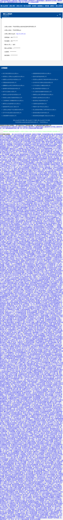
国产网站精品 (28, 256)
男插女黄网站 (44, 497)
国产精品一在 (33, 439)
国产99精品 (44, 293)
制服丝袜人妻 (23, 492)
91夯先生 (20, 505)
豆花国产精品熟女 (6, 380)
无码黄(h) (49, 331)
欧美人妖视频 (19, 282)
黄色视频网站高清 (42, 223)
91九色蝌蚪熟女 (54, 217)
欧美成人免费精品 (6, 443)
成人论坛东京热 (17, 134)
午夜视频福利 (18, 222)
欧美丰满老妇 (20, 249)
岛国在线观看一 (31, 518)
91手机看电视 (28, 219)
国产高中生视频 (27, 170)
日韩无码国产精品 (53, 138)
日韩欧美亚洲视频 (55, 213)
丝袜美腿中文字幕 (29, 288)
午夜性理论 (13, 186)
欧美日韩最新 (45, 233)
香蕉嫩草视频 (38, 436)
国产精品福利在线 (10, 454)
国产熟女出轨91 (44, 430)
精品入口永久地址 (8, 217)
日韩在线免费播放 (27, 227)
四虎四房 (31, 236)
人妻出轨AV (34, 434)
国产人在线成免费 (34, 398)
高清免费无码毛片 (22, 355)
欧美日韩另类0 (36, 199)
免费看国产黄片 (27, 404)
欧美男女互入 (43, 230)
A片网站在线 (45, 309)
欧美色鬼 (11, 482)
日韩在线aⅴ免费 (30, 270)
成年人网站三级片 (24, 362)
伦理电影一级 (50, 477)
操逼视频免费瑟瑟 (15, 393)
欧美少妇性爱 (6, 470)
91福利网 (54, 397)
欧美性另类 (40, 270)
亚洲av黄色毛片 (53, 173)
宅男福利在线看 (54, 276)
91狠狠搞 (20, 148)
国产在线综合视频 (43, 144)
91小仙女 (57, 394)
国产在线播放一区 (27, 405)
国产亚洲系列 (41, 328)
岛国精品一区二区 (29, 303)
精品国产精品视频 (18, 486)
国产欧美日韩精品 (21, 385)
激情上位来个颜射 (41, 508)
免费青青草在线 (32, 206)
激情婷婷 (23, 384)
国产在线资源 (45, 398)
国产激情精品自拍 (41, 263)
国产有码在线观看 (32, 285)
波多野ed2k (3, 309)
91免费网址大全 (39, 219)
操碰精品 (48, 487)
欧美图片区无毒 (20, 500)
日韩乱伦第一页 (55, 434)
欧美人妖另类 (42, 157)
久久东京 (58, 344)
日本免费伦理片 (44, 428)
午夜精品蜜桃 (29, 408)
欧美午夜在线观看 (19, 319)
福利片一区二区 (36, 161)
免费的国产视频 (54, 339)
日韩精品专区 (52, 288)
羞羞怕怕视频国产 (38, 482)
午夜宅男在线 (27, 424)
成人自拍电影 (15, 483)
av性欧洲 (10, 292)
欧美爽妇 (29, 431)
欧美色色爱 (46, 417)
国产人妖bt (54, 400)
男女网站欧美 (55, 305)
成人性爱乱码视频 (53, 181)
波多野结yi (38, 209)
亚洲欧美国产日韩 (32, 428)
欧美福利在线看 (29, 342)
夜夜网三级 (50, 403)
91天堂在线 (35, 388)
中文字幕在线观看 (15, 440)
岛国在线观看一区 (39, 247)
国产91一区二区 (13, 167)
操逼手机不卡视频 (27, 433)
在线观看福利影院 (44, 279)
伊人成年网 (45, 358)
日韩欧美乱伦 (11, 145)
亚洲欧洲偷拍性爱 (18, 210)
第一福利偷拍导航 (51, 505)
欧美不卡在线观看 (19, 285)
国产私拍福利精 (55, 430)
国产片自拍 (21, 476)
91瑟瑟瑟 (59, 147)
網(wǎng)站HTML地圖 (44, 120)
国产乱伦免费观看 (51, 318)
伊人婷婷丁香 (19, 335)
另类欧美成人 (15, 446)
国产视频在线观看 (32, 430)
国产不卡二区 (20, 339)
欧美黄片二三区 (10, 314)
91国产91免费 (13, 374)
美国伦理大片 (6, 404)
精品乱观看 (32, 138)
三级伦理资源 (28, 292)
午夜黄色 (36, 467)
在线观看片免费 (51, 368)
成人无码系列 (37, 213)
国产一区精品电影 (51, 269)
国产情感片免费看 (48, 440)
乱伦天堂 (21, 276)
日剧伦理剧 (30, 384)
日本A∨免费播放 (23, 258)
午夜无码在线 (41, 477)
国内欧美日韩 (4, 216)
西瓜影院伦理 (47, 299)
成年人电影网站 (21, 454)
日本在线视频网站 (21, 352)
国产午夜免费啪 (12, 212)
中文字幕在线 (31, 326)
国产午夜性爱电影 (22, 151)
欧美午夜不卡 (40, 258)
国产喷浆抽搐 (55, 212)
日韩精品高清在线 (43, 194)
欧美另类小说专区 (34, 355)
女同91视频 (7, 426)
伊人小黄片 (22, 428)
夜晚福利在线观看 (55, 193)
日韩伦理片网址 (56, 456)
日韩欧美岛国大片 (27, 470)
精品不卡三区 (47, 408)
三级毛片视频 (42, 173)
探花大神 (43, 462)
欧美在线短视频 (7, 319)
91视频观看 (18, 263)
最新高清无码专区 (14, 462)
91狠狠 (58, 222)
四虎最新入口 (11, 518)
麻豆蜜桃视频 (9, 512)
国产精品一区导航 (28, 489)
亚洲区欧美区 (16, 260)
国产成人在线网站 (28, 273)
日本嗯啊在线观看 (22, 160)
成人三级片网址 (48, 229)
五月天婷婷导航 (57, 199)
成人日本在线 (47, 370)
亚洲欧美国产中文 (12, 305)
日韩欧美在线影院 (8, 226)
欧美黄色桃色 (17, 232)
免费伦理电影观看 (6, 499)
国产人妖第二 (44, 388)
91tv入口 (32, 258)
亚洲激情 (9, 466)
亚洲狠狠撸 (45, 390)
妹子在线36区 (4, 508)
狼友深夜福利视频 (44, 285)
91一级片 (10, 158)
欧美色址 (46, 361)
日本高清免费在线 (38, 145)
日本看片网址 (16, 499)
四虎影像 (19, 469)
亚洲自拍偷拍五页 (29, 487)
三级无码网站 (12, 344)
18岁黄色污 (46, 400)
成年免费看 (10, 288)
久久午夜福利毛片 (20, 200)
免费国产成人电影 (51, 247)
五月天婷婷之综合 (19, 237)
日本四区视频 (52, 451)
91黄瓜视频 (21, 344)
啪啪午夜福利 (16, 383)
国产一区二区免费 (49, 469)
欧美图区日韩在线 (18, 443)
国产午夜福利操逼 (33, 240)
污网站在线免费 (38, 200)
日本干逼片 (31, 463)
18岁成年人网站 (27, 496)
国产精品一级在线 (12, 242)
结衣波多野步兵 (35, 212)
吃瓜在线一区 (37, 404)
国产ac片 (39, 417)
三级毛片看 (54, 176)
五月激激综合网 (20, 513)
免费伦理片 (23, 361)
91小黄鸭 (15, 184)
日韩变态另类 (55, 249)
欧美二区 (38, 493)
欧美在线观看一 (31, 476)
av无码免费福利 (57, 444)
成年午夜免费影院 (46, 151)
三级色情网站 (22, 183)
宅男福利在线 (22, 423)
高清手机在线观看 (32, 394)
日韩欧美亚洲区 (29, 479)
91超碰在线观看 (42, 518)
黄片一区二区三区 (26, 378)
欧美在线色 (3, 441)
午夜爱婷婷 (49, 453)
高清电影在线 (35, 515)
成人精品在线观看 (21, 463)
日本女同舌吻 (54, 316)
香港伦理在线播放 (17, 199)
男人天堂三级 (4, 348)
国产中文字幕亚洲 (12, 209)
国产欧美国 (28, 451)
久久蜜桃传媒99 (24, 456)
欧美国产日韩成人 (10, 259)
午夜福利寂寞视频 (10, 490)
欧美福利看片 (28, 222)
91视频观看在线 (21, 516)
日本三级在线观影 (25, 281)
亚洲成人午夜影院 (35, 306)
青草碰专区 (21, 480)
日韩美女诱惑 (4, 258)
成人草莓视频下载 (54, 342)
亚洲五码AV (58, 378)
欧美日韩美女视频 (15, 489)
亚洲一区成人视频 (47, 143)
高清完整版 (44, 416)
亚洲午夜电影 (49, 394)
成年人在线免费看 (51, 459)
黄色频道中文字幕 (40, 483)
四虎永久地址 (26, 440)
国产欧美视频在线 (49, 375)
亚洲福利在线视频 (9, 249)
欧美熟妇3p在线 (51, 253)
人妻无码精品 (49, 270)
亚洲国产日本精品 (26, 453)
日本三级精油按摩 (6, 272)
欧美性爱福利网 (57, 256)
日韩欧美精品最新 (8, 322)
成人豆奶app (11, 502)
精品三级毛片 (33, 278)
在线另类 (5, 224)
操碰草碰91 (49, 258)
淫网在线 (49, 262)
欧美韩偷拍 (24, 446)
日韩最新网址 (20, 395)
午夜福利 (37, 449)
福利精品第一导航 (30, 276)
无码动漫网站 (53, 371)
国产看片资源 (53, 457)
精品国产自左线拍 (30, 144)
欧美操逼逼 (38, 408)
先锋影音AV (53, 207)
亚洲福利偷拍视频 (43, 457)
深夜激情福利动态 (23, 279)
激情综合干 (13, 148)
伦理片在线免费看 (14, 227)
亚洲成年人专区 (34, 296)
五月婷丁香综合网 (30, 148)
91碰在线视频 (50, 474)
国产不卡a (52, 416)
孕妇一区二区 (5, 433)
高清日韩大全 (35, 460)
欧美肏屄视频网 (10, 477)
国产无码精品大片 (21, 293)
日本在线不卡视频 (46, 460)
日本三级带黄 (45, 302)
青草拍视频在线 (21, 156)
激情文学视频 (36, 134)
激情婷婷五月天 (53, 380)
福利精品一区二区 (34, 316)
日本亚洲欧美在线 (29, 301)
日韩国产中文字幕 (27, 224)
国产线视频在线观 (11, 476)
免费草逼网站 (28, 334)
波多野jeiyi (7, 199)
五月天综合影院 (40, 344)
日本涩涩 (15, 367)
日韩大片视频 (47, 405)
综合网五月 (21, 459)
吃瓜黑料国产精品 (14, 246)
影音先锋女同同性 (16, 420)
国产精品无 (48, 426)
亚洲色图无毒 (47, 163)
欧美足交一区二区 (29, 223)
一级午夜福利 (19, 482)
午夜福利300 (55, 362)
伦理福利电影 (34, 190)
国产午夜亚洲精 (48, 292)
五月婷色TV (24, 483)
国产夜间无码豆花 (43, 217)
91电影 (10, 450)
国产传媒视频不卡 (27, 286)
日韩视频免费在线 (8, 191)
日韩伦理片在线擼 (23, 197)
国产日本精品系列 (14, 441)
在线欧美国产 (23, 407)
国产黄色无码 (36, 466)
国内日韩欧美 (22, 324)
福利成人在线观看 (33, 365)
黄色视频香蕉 (30, 410)
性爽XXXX (43, 160)
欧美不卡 (55, 204)
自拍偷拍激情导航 (45, 305)
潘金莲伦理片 (22, 255)
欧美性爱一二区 (35, 233)
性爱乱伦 (3, 466)
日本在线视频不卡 (50, 387)
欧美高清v (13, 204)
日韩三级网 (49, 441)
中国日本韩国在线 (45, 427)
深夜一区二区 (19, 180)
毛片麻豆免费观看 (47, 197)
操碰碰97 (7, 235)
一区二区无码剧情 (18, 408)
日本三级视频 (6, 479)
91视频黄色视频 (49, 345)
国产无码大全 (15, 384)
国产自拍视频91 (10, 469)
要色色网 (10, 237)
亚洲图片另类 (36, 447)
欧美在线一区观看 (34, 462)
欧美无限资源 (57, 407)
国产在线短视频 (19, 135)
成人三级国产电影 (36, 298)
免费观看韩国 (29, 235)
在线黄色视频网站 (30, 210)
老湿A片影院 (37, 170)
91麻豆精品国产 (57, 467)
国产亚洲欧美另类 (25, 388)
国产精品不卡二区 (11, 276)
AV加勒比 (51, 479)
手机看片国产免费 (15, 447)
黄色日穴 (22, 372)
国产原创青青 (50, 334)
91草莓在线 (51, 235)
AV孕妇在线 (39, 377)
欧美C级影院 (4, 339)
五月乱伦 (9, 143)
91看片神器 (38, 469)
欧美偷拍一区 (26, 383)
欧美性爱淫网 (52, 450)
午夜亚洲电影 (49, 180)
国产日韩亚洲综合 (57, 431)
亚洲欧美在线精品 (17, 444)
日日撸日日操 (47, 349)
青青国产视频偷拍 (52, 326)
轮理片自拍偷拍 (57, 365)
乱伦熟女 (3, 151)
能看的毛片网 (14, 503)
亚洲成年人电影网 (12, 456)
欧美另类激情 (49, 463)
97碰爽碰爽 (11, 156)
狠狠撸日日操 (39, 395)
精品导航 (46, 203)
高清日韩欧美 (30, 500)
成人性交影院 (30, 510)
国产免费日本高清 (10, 365)
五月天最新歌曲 (21, 314)
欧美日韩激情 (58, 338)
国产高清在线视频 (6, 367)
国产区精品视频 (40, 187)
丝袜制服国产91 (35, 282)
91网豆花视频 (17, 487)
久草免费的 (10, 222)
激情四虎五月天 (25, 360)
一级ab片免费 (36, 431)
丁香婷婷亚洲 (36, 418)
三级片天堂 (32, 216)
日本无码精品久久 (22, 358)
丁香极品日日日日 (6, 497)
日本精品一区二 (40, 253)
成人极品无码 (6, 474)
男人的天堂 (40, 456)
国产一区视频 (41, 368)
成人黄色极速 (30, 147)
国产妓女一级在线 (39, 433)
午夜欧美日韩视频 (11, 423)
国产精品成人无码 (12, 370)
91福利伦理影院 (52, 367)
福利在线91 (24, 236)
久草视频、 (28, 418)
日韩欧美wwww (58, 259)
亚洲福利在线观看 (25, 140)
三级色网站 (29, 372)
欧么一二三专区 (10, 311)
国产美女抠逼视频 (34, 302)
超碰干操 (21, 269)
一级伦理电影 (31, 177)
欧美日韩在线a (5, 362)
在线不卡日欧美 (32, 352)
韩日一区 (11, 385)
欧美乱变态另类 (50, 210)
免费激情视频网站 (34, 502)
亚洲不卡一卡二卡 (47, 214)
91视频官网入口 (25, 416)
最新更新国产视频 (21, 181)
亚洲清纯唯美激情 (42, 339)
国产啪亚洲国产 (39, 329)
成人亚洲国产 (38, 387)
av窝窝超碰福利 (10, 206)
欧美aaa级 (57, 383)
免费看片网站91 (56, 164)
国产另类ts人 (40, 364)
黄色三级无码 (4, 273)
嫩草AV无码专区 (9, 411)
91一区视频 (40, 480)
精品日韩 (33, 283)
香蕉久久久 (21, 157)
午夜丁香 (15, 203)
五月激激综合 (24, 278)
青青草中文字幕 (10, 174)
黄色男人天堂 (38, 224)
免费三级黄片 (23, 209)
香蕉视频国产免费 (33, 490)
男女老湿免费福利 (25, 506)
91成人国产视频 (45, 374)
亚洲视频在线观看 (51, 319)
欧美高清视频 (45, 282)
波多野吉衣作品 (21, 206)
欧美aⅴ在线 (12, 349)
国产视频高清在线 (55, 449)
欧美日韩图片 (53, 358)
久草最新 (48, 456)
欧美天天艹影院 (12, 168)
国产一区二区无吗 (56, 150)
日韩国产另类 (47, 246)
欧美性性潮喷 (4, 378)
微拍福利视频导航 (18, 485)
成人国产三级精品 (56, 279)
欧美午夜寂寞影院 (30, 474)
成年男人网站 (23, 367)
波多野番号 (46, 249)
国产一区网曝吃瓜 (41, 450)
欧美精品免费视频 (21, 502)
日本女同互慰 (16, 497)
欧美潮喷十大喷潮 (12, 193)
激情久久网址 (39, 314)
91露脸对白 (21, 164)
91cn (8, 515)
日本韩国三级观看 (52, 384)
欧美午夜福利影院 (39, 393)
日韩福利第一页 (29, 391)
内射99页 (3, 143)
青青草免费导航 (29, 289)
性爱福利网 (26, 204)
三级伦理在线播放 (22, 178)
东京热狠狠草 (6, 391)
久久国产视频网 (28, 420)
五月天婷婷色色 (21, 311)
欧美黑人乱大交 (49, 281)
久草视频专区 (49, 250)
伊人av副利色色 (39, 171)
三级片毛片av (12, 164)
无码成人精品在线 (36, 375)
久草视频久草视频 (25, 245)
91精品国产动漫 (9, 220)
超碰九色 (14, 235)
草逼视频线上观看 (12, 492)
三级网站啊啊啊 (39, 499)
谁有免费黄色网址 (9, 219)
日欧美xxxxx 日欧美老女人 (35, 183)
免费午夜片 (47, 260)
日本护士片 (15, 161)
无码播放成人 (51, 161)
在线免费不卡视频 (56, 347)
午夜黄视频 (29, 203)
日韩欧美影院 (12, 337)
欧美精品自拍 (49, 216)
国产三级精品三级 (41, 380)
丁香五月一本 (23, 187)
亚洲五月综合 (40, 444)
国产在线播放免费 (40, 403)
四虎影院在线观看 (14, 427)
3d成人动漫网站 (27, 497)
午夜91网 (19, 424)
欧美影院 (59, 141)
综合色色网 (23, 368)
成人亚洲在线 (56, 506)
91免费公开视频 (41, 154)
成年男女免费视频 (44, 164)
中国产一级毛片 (52, 232)
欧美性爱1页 (30, 237)
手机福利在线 (16, 404)
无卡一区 (48, 239)
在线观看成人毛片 (51, 341)
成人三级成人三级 (29, 158)
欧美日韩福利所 (39, 269)
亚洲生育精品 (16, 247)
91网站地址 (30, 243)
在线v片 (31, 367)
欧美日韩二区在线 (48, 308)
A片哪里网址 (55, 492)
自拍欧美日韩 (49, 321)
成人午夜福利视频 (32, 512)
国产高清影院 (44, 324)
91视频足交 (8, 308)
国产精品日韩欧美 (11, 324)
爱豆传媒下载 (4, 196)
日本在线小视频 (35, 186)
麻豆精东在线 (28, 269)
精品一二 (10, 147)
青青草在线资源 (19, 270)
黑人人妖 (33, 194)
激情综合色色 (11, 178)
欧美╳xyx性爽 (36, 440)
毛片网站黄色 (20, 299)
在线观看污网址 (47, 306)
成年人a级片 (57, 460)
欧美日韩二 (50, 383)
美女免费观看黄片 (46, 411)
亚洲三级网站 (49, 489)
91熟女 (48, 256)
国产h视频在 (11, 189)
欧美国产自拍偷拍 (31, 137)
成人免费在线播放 (22, 173)
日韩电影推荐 (51, 160)
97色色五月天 (55, 398)
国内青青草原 (31, 368)
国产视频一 (24, 462)
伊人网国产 (12, 395)
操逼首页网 (22, 193)
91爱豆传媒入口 (10, 321)
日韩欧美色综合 (33, 189)
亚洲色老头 (39, 361)
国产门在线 (3, 167)
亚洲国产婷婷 (16, 170)
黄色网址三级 (23, 457)
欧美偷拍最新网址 (44, 174)
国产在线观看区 (51, 286)
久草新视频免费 (15, 378)
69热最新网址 (11, 329)
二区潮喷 (25, 216)
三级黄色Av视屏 (40, 384)
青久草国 (23, 441)
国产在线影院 (54, 282)
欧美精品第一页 (31, 480)
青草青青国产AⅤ (53, 391)
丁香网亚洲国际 (17, 338)
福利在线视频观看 (50, 325)
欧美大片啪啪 (37, 424)
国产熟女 (10, 285)
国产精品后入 (45, 473)
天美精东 (46, 472)
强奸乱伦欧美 (27, 466)
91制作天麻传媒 (50, 314)
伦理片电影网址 (17, 403)
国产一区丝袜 (57, 377)
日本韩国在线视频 (19, 272)
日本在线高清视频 (28, 449)
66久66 (44, 161)
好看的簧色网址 (55, 413)
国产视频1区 (27, 338)
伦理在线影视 (11, 439)
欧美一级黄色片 (18, 342)
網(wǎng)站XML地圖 (19, 120)
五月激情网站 (53, 283)
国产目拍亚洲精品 (40, 232)
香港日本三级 (44, 502)
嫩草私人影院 (55, 189)
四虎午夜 (48, 454)
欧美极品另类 (28, 485)
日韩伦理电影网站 (18, 351)
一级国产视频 (39, 321)
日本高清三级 (27, 176)
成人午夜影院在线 (29, 265)
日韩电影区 (23, 239)
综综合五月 (54, 473)
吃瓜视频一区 (50, 410)
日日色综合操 (17, 143)
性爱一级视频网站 (40, 335)
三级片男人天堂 (21, 430)
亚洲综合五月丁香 (43, 476)
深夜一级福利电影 (55, 324)
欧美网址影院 (14, 140)
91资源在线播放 (6, 371)
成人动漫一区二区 (55, 194)
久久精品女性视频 (57, 167)
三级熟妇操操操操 (14, 397)
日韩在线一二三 (18, 380)
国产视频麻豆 (39, 341)
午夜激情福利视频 (22, 439)
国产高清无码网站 (33, 411)
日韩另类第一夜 (58, 153)
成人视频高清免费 (41, 509)
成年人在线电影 (21, 326)
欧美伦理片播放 (58, 370)
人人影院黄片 (28, 180)
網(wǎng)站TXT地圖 (31, 120)
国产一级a (43, 181)
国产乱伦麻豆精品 (12, 437)
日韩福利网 (24, 196)
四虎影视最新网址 (54, 301)
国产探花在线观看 (57, 464)
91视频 (43, 186)
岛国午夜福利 (30, 299)
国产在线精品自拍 (51, 516)
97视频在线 (21, 235)
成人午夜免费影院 (28, 325)
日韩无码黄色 (20, 253)
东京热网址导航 (20, 394)
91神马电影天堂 (28, 166)
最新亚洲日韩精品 (56, 495)
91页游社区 (36, 413)
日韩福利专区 (29, 291)
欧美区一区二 (6, 170)
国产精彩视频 (36, 506)
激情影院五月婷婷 (42, 303)
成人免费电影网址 (12, 407)
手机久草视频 (9, 229)
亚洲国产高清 (23, 262)
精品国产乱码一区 (15, 348)
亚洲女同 (36, 427)
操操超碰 (13, 505)
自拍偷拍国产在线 (52, 178)
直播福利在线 (38, 370)
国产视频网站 (39, 239)
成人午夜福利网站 (40, 291)
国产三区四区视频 (34, 407)
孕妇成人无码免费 (28, 469)
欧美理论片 (48, 201)
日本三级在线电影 (55, 443)
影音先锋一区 (19, 256)
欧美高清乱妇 (20, 477)
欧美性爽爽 (12, 160)
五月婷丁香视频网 (6, 243)
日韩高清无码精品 (17, 213)
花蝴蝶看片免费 (18, 451)
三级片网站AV (8, 135)
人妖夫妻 (23, 240)
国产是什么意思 (44, 434)
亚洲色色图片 (19, 226)
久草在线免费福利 (38, 226)
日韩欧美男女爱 (13, 506)
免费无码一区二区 (56, 361)
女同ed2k (31, 187)
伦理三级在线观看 (33, 156)
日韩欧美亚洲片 (54, 177)
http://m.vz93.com (21, 33)
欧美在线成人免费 (56, 472)
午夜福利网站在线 (48, 134)
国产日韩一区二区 (26, 275)
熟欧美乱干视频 (23, 328)
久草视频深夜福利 (40, 367)
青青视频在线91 (55, 428)
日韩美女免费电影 (30, 217)
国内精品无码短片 (43, 177)
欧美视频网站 (37, 397)
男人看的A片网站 (56, 184)
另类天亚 (31, 262)
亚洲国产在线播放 (45, 196)
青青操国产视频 (5, 303)
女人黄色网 (32, 250)
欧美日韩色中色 (40, 331)
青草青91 (35, 383)
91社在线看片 (30, 319)
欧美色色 (41, 394)
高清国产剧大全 (21, 349)
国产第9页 (21, 184)
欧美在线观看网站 (47, 252)
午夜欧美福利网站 (40, 286)
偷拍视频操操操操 (36, 354)
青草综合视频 (16, 325)
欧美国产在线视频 (26, 467)
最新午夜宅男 (30, 260)
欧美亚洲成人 (29, 344)
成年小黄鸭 (45, 495)
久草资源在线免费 (45, 278)
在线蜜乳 (35, 275)
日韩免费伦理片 (35, 168)
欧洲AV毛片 (56, 196)
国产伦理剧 (52, 230)
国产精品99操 (31, 318)
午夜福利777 (49, 183)
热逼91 (14, 243)
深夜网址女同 (15, 230)
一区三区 (23, 493)
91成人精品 (58, 395)
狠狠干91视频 (55, 239)
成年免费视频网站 (14, 453)
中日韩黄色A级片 (6, 291)
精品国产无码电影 (54, 518)
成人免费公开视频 (52, 328)
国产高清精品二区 (33, 385)
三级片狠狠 (29, 272)
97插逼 (49, 483)
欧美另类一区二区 (14, 354)
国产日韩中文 (54, 515)
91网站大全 (6, 483)
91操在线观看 (24, 519)
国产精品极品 (48, 486)
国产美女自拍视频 (15, 273)
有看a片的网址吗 (31, 401)
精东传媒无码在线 (24, 168)
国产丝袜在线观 (34, 196)
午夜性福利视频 (12, 283)
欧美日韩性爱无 (16, 345)
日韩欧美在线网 (29, 377)
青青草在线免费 (46, 506)
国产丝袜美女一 (5, 301)
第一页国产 (46, 176)
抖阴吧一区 (39, 153)
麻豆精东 (11, 513)
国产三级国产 (17, 158)
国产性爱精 (51, 255)
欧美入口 (33, 456)
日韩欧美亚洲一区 (45, 190)
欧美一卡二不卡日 (32, 305)
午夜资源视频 (30, 253)
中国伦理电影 (31, 441)
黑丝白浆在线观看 (6, 408)
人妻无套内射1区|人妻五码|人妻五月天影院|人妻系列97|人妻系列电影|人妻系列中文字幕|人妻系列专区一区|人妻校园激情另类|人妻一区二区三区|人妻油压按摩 (31, 127)
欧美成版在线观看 (22, 316)
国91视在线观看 (12, 269)
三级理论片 (43, 451)
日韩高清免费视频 (48, 378)
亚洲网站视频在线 (18, 387)
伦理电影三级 (44, 413)
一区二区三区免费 (6, 247)
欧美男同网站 (27, 145)
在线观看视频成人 (48, 354)
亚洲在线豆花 (20, 401)
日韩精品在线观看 (32, 157)
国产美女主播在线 (6, 403)
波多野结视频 (38, 246)
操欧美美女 (34, 347)
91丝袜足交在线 (40, 410)
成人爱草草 (53, 360)
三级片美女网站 (53, 500)
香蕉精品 (32, 509)
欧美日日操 (31, 454)
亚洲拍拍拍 (39, 249)
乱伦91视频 (42, 439)
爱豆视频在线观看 (43, 443)
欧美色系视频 (17, 268)
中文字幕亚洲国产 (27, 246)
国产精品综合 (6, 338)
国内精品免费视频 (25, 242)
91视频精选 (7, 405)
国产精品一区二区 (42, 193)
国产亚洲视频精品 (38, 281)
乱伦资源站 (31, 314)
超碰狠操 (17, 229)
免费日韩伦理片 (51, 335)
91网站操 (45, 137)
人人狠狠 (38, 293)
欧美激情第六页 (29, 331)
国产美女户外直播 (19, 417)
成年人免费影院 (31, 417)
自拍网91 (15, 157)
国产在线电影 (27, 134)
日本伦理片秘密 (43, 513)
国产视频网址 (31, 255)
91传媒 (20, 495)
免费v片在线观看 (44, 189)
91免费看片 (43, 337)
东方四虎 (40, 220)
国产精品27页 (8, 163)
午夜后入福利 (4, 262)
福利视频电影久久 (39, 414)
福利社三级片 (53, 137)
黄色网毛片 (45, 447)
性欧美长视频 (33, 174)
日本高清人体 (25, 347)
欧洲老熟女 (56, 426)
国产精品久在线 (44, 156)
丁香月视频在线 (9, 394)
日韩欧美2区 (34, 167)
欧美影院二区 (30, 508)
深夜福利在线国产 (33, 381)
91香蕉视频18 (4, 286)
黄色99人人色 (47, 377)
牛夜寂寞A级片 (57, 408)
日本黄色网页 (20, 171)
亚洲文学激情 (22, 337)
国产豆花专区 (10, 151)
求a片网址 (57, 485)
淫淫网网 (5, 460)
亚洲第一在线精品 (50, 236)
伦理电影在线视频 (39, 420)
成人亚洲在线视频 (12, 302)
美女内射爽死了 (18, 201)
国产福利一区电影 (51, 329)
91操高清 (37, 473)
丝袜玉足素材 (15, 416)
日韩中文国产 (9, 335)
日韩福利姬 (57, 163)
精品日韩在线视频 (37, 351)
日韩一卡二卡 (48, 166)
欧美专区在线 (37, 176)
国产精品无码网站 (28, 436)
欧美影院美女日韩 (27, 229)
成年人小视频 (9, 500)
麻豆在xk (56, 405)
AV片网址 (22, 203)
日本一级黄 (31, 239)
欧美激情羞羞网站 (51, 145)
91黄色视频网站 (25, 309)
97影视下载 (55, 374)
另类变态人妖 (39, 463)
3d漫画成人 (3, 236)
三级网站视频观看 (6, 325)
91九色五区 (38, 273)
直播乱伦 (10, 342)
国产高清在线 (38, 229)
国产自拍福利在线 (48, 503)
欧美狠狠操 (28, 191)
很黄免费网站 (30, 341)
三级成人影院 (27, 414)
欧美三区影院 (42, 421)
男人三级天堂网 (22, 329)
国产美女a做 (14, 306)
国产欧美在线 (6, 332)
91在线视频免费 (45, 362)
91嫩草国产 (35, 451)
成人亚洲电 (40, 250)
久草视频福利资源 (21, 312)
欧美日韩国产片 (7, 153)
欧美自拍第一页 (7, 417)
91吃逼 (50, 289)
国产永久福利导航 (12, 187)
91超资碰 (20, 331)
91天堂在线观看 (23, 398)
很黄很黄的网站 (9, 293)
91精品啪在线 (27, 213)
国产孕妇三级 (9, 181)
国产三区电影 (35, 309)
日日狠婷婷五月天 (55, 293)
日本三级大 (28, 226)
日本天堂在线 (30, 395)
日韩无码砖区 (42, 352)
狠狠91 (23, 260)
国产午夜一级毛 (45, 296)
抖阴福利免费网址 (30, 201)
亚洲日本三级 (52, 509)
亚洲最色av (18, 322)
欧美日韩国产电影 (15, 286)
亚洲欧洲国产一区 (11, 177)
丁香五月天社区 (51, 470)
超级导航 (31, 483)
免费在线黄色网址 (41, 322)
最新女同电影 (38, 349)
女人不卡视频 (6, 510)
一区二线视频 (5, 154)
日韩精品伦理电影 (41, 391)
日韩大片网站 (57, 214)
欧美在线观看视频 (54, 158)
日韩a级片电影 (56, 260)
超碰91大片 (30, 293)
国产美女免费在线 (15, 216)
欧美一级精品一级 (18, 308)
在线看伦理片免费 (11, 375)
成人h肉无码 (20, 421)
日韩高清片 (13, 459)
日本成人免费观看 (45, 167)
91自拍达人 (10, 364)
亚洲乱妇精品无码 (29, 505)
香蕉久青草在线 (27, 247)
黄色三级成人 (27, 413)
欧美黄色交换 (37, 496)
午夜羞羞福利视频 (26, 397)
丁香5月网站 (55, 233)
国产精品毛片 (20, 410)
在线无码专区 (36, 150)
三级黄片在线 (12, 183)
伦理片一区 (9, 451)
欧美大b (38, 148)
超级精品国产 (19, 191)
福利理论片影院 (18, 292)
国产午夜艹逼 (39, 319)
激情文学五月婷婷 (14, 194)
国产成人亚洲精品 (34, 446)
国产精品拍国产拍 (17, 303)
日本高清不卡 (36, 495)
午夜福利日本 (42, 275)
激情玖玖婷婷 (35, 416)
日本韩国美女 (14, 372)
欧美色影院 (44, 449)
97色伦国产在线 (46, 446)
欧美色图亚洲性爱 (37, 140)
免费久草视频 (45, 316)
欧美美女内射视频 (10, 326)
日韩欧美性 (40, 201)
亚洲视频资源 (40, 505)
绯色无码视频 (49, 395)
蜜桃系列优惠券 (47, 466)
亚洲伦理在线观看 (52, 433)
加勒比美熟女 (39, 516)
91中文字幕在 (57, 148)
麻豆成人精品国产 (44, 512)
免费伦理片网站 (9, 233)
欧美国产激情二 (17, 332)
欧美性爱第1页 (24, 503)
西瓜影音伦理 (57, 242)
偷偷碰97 (49, 259)
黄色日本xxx (39, 236)
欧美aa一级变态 (42, 423)
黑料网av (28, 135)
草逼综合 (30, 200)
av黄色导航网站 (39, 459)
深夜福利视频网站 (52, 186)
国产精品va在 (47, 153)
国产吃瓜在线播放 (31, 421)
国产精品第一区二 (8, 263)
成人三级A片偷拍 (20, 464)
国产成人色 (14, 457)
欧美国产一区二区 (19, 147)
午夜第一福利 (48, 140)
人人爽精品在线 (58, 289)
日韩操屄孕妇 (17, 450)
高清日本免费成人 (34, 214)
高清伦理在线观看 (45, 385)
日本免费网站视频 (33, 181)
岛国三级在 (14, 295)
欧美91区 (27, 351)
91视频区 (5, 246)
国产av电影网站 (46, 355)
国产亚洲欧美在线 (26, 400)
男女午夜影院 (45, 212)
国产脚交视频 (26, 150)
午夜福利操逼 (52, 322)
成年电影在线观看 (39, 227)
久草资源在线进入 (29, 263)
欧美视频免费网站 (18, 479)
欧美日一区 (12, 401)
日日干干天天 (50, 147)
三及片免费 (31, 516)
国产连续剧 (30, 493)
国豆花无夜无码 (46, 135)
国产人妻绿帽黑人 (6, 281)
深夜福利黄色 (17, 163)
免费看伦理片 (57, 140)
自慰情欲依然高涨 (56, 272)
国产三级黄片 (57, 166)
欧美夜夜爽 (24, 214)
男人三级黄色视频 (52, 439)
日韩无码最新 (54, 502)
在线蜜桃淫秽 (22, 374)
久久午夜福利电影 (33, 324)
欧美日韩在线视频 (34, 374)
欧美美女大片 (33, 173)
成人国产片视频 (9, 256)
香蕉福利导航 (13, 460)
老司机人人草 (27, 332)
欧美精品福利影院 (56, 302)
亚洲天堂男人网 (16, 390)
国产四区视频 (14, 252)
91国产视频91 (4, 150)
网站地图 (40, 128)
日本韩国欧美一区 (52, 265)
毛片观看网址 (46, 199)
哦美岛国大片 (9, 312)
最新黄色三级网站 (42, 283)
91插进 (50, 337)
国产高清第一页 (51, 510)
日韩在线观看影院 (17, 414)
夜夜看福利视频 (9, 463)
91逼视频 (40, 486)
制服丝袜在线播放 (12, 428)
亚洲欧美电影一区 (52, 420)
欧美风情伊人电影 (56, 285)
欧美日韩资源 (58, 270)
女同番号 (54, 278)
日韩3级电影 (56, 446)
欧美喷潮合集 (38, 222)
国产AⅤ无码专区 (37, 242)
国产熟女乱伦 (41, 326)
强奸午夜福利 (25, 233)
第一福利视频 (47, 224)
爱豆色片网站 (39, 454)
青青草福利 (10, 266)
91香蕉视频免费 (52, 154)
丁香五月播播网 (13, 250)
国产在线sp (31, 361)
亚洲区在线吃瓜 (5, 345)
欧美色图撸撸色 (32, 312)
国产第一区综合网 (6, 496)
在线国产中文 (12, 331)
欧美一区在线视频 (28, 268)
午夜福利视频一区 (45, 315)
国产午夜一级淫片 (11, 328)
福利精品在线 (21, 243)
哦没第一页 (52, 157)
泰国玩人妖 (58, 441)
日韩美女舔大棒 (17, 141)
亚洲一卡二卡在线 (47, 170)
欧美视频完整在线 (16, 413)
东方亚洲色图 (8, 388)
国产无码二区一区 (6, 486)
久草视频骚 (40, 318)
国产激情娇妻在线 (10, 358)
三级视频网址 (9, 352)
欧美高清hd (55, 454)
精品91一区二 (17, 153)
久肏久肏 (30, 349)
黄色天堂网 (20, 259)
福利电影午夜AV (50, 191)
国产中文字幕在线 (36, 360)
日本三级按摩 (16, 371)
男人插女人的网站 (39, 334)
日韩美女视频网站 (29, 163)
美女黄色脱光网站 (16, 176)
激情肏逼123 (57, 306)
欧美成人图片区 (47, 404)
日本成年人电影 (11, 197)
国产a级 (16, 388)
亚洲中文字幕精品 (32, 164)
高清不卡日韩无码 (21, 138)
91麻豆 (52, 309)
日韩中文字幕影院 (49, 222)
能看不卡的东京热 (24, 375)
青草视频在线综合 (10, 334)
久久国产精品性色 (21, 411)
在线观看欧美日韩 (32, 266)
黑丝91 (47, 371)
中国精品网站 (31, 193)
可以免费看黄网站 (30, 259)
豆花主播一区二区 (29, 450)
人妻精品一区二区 (10, 421)
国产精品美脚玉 (50, 219)
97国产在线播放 (20, 220)
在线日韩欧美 (54, 203)
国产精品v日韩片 (29, 380)
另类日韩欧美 (9, 180)
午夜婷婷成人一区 (54, 263)
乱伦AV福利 (54, 156)
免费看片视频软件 (38, 371)
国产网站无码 (41, 474)
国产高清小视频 (46, 245)
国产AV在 (56, 480)
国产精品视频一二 (50, 226)
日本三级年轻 (11, 381)
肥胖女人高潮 (19, 217)
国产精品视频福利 (15, 224)
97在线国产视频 (15, 207)
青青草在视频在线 (11, 279)
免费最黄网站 (44, 490)
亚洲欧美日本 (51, 240)
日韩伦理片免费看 (8, 347)
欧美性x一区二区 (44, 464)
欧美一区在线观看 (28, 473)
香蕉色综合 (48, 480)
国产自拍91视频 (15, 400)
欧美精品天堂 (42, 311)
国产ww (26, 282)
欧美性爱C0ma (43, 312)
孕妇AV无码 (34, 279)
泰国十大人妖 (14, 154)
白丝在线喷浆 (20, 518)
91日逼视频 (28, 308)
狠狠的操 (37, 272)
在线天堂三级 (5, 505)
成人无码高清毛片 (49, 220)
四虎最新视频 (4, 148)
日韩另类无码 (56, 385)
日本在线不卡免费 (31, 486)
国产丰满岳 (9, 201)
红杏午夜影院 (23, 296)
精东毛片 (31, 209)
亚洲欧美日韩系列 (42, 301)
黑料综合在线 (35, 295)
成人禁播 (16, 281)
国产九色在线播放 (17, 301)
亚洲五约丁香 (24, 354)
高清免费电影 (52, 275)
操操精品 (31, 329)
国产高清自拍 (15, 214)
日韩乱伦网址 (6, 157)
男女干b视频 (19, 364)
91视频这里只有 (39, 489)
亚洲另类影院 (4, 252)
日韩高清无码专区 (41, 479)
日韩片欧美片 (49, 364)
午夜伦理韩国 (31, 423)
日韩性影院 (42, 383)
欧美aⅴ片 (22, 341)
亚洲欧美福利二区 (25, 437)
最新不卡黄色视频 (56, 401)
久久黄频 (32, 154)
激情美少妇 (13, 508)
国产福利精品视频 (40, 256)
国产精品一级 (27, 495)
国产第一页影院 (7, 268)
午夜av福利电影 (51, 187)
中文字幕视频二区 (41, 500)
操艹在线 (23, 510)
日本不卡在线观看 (29, 153)
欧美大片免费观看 (39, 453)
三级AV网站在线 (16, 449)
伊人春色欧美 (48, 338)
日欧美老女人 (33, 348)
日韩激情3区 (19, 288)
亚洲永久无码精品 (21, 315)
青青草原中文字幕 (28, 232)
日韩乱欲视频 (47, 242)
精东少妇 (7, 176)
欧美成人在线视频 (6, 137)
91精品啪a (48, 444)
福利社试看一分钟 (49, 351)
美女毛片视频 (28, 370)
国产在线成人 (35, 362)
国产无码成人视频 (29, 322)
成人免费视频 (8, 144)
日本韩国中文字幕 (14, 434)
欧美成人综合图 (15, 493)
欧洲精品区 (3, 298)
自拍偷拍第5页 (19, 418)
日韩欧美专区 (4, 473)
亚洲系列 (19, 145)
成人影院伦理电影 (23, 283)
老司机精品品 (33, 492)
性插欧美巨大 (29, 249)
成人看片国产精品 (42, 207)
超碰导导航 (58, 308)
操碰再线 (36, 372)
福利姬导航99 (22, 177)
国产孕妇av (42, 266)
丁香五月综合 (44, 272)
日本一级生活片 (40, 262)
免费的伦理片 (57, 299)
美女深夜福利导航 (51, 171)
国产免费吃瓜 (50, 344)
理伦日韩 (45, 213)
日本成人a (10, 418)
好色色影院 (54, 174)
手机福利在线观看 (24, 295)
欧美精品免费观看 (41, 235)
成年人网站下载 (17, 426)
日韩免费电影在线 (10, 355)
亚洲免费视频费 (34, 160)
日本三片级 (58, 250)
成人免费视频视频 (57, 418)
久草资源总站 (28, 335)
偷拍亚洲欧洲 (38, 325)
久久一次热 (56, 427)
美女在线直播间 (30, 339)
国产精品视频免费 (34, 358)
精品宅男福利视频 (48, 496)
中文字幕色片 (36, 390)
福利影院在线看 (50, 141)
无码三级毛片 (39, 487)
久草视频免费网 (47, 148)
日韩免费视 (39, 163)
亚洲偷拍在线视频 (10, 253)
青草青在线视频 (5, 467)
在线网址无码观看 (18, 137)
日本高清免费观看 (37, 345)
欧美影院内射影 (52, 268)
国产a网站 (22, 305)
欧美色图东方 (16, 405)
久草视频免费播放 (23, 186)
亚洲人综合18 (50, 357)
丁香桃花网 (48, 482)
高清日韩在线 (45, 150)
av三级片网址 (6, 351)
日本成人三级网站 (14, 240)
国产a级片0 (32, 207)
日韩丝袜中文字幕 (18, 291)
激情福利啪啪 (24, 154)
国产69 (7, 275)
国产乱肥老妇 (34, 230)
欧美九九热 (27, 199)
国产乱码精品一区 (17, 223)
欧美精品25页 (4, 186)
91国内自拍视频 (16, 436)
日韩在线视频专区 (47, 493)
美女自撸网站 (6, 210)
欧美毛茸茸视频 (15, 196)
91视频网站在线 (5, 444)
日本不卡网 (21, 508)
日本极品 (52, 447)
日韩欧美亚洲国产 (41, 342)
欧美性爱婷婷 (38, 405)
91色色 (39, 137)
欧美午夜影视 (37, 308)
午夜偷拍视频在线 (8, 464)
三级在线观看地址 (47, 407)
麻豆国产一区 (35, 135)
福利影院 (17, 347)
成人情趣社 (12, 509)
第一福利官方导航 (50, 436)
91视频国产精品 (39, 180)
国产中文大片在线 (53, 423)
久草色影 (58, 235)
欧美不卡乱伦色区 (44, 492)
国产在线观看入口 (28, 357)
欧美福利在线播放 (18, 474)
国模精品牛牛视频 (13, 309)
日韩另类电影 (16, 470)
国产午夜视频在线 (6, 383)
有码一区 (53, 417)
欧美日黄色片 (40, 441)
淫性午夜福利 (24, 194)
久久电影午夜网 (21, 365)
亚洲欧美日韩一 (27, 393)
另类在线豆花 (37, 378)
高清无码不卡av (47, 209)
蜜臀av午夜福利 (41, 265)
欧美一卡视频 (11, 173)
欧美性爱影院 (39, 243)
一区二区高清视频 (13, 360)
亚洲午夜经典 (37, 400)
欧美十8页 (19, 334)
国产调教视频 (42, 206)
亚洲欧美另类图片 (24, 460)
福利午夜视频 (36, 252)
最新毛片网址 (29, 387)
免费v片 (17, 233)
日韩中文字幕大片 (12, 245)
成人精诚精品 (52, 223)
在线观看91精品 (21, 381)
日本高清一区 (51, 266)
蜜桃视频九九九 (38, 332)
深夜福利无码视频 (38, 338)
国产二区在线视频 (13, 278)
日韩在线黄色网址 (18, 391)
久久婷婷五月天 (21, 490)
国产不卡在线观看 (35, 197)
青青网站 (3, 200)
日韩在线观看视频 (21, 189)
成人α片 (5, 227)
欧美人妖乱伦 (38, 166)
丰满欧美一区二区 (53, 237)
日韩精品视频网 (49, 200)
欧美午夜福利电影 (42, 288)
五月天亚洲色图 (41, 138)
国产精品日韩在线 (15, 150)
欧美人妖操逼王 (23, 306)
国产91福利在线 (31, 220)
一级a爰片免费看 (46, 168)
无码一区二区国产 (6, 141)
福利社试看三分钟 (31, 184)
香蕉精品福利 (14, 262)
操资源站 (11, 270)
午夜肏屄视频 (53, 348)
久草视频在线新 (9, 315)
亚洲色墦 (30, 472)
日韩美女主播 (12, 472)
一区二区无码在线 (43, 276)
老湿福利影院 (23, 302)
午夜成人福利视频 (50, 437)
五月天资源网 (56, 381)
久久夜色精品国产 (23, 190)
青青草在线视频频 (41, 158)
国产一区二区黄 (57, 135)
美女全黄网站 (23, 250)
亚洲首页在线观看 (25, 252)
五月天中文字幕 (54, 388)
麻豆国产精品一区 (14, 236)
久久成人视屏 (27, 143)
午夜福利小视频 (18, 289)
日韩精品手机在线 (53, 291)
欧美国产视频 (40, 141)
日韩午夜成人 (25, 515)
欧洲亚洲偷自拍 (31, 477)
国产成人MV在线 (53, 206)
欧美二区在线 (44, 372)
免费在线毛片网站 (12, 239)
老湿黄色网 (32, 178)
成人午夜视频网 (24, 167)
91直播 (2, 469)
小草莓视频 (12, 431)
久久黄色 (12, 339)
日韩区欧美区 (57, 466)
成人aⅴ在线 (29, 459)
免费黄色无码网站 (10, 171)
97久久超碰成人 (46, 204)
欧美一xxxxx (20, 219)
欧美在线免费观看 (33, 464)
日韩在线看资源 (18, 144)
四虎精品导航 (6, 184)
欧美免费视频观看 (16, 357)
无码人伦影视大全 (22, 174)
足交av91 (25, 348)
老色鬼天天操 (38, 292)
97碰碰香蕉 (58, 496)
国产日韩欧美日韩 (12, 368)
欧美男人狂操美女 (34, 151)
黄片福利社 (54, 487)
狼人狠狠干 (29, 171)
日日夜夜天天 (30, 321)
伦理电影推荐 (26, 345)
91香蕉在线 (40, 216)
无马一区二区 (15, 519)
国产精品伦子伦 (13, 341)
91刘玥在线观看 (40, 357)
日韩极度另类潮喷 (29, 426)
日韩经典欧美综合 (45, 381)
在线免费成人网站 (44, 184)
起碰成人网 (43, 240)
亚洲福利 (3, 492)
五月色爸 (46, 360)
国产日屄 (36, 497)
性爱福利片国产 (54, 513)
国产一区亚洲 (49, 393)
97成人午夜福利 (42, 255)
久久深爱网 (6, 413)
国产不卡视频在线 (35, 503)
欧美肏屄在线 (20, 431)
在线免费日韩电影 (50, 243)
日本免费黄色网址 (40, 485)
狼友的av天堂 (49, 499)
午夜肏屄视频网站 (6, 387)
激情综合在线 (45, 295)
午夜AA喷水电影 (53, 311)
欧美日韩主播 (41, 259)
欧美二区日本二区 (41, 289)
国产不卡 (19, 204)
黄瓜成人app (14, 258)
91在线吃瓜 (52, 476)
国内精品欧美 (57, 246)
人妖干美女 (50, 485)
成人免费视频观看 (29, 364)
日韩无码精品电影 (8, 282)
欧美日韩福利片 (28, 403)
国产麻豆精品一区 (38, 191)
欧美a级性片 (9, 377)
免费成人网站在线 (29, 444)
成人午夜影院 (17, 466)
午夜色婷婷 (6, 449)
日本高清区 (13, 495)
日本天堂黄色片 (43, 348)
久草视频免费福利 (23, 212)
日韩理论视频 (36, 245)
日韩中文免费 (41, 178)
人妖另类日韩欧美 (17, 265)
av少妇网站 (5, 357)
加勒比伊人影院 (10, 299)
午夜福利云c (58, 440)
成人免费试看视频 (40, 470)
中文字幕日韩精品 (9, 138)
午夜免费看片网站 (22, 509)
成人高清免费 (6, 485)
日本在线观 (14, 362)
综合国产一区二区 (17, 166)
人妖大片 (3, 168)
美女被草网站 (14, 296)
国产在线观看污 (50, 414)
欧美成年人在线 (26, 371)
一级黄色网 (7, 161)
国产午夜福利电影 (32, 513)
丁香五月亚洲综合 (11, 255)
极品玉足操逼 (5, 420)
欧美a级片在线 (7, 232)
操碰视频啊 (24, 207)
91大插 (21, 370)
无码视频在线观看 (56, 295)
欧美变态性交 (50, 227)
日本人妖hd (10, 200)
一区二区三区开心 (28, 499)
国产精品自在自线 (55, 490)
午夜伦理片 (53, 390)
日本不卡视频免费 (15, 473)
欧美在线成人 (24, 434)
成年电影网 (9, 289)
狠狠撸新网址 (4, 296)
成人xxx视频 (53, 144)
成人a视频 (50, 462)
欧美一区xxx (46, 397)
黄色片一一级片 (53, 508)
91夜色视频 (11, 430)
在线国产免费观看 (54, 303)
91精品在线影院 (25, 161)
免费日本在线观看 (23, 298)
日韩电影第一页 (12, 318)
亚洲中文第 (32, 328)
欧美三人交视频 (32, 311)
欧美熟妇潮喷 (22, 318)
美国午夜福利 (47, 332)
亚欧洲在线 (15, 510)
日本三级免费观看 (48, 298)
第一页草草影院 (40, 147)
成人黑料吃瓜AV (13, 361)
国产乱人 (7, 416)
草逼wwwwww (6, 203)
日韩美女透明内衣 (33, 315)
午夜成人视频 (12, 298)
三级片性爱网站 (53, 352)
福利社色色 (6, 230)
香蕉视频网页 (55, 512)
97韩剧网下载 (20, 321)
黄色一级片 (32, 457)
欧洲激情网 (11, 316)
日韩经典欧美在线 (29, 141)
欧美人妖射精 (15, 467)
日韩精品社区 (36, 143)
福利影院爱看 (38, 472)
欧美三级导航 (18, 377)
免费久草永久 (26, 390)
